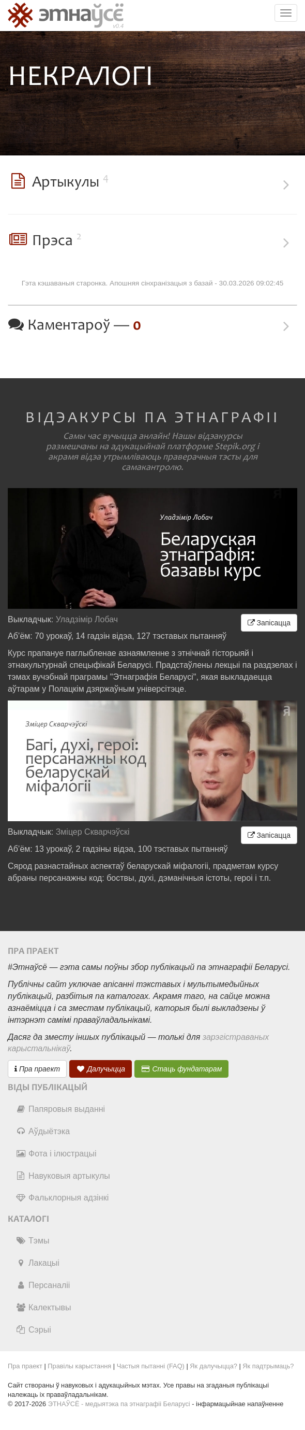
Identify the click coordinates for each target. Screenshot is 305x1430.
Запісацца (269, 623)
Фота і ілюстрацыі (56, 1153)
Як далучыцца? (213, 1366)
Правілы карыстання (79, 1366)
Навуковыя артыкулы (63, 1175)
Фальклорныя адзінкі (62, 1197)
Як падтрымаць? (268, 1366)
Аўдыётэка (43, 1131)
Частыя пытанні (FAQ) (151, 1366)
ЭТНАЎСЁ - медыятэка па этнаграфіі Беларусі (119, 1404)
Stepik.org (235, 446)
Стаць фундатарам (181, 1069)
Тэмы (32, 1240)
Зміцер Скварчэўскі (93, 831)
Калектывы (43, 1307)
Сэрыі (33, 1329)
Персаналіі (43, 1285)
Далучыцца (101, 1069)
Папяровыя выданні (60, 1109)
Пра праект (37, 1069)
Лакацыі (37, 1263)
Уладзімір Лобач (87, 619)
